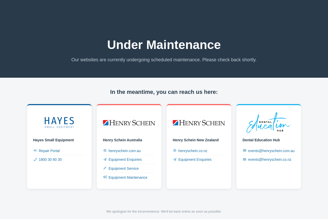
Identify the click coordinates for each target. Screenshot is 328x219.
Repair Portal (46, 150)
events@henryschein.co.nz (267, 159)
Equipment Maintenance (125, 177)
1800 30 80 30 (47, 159)
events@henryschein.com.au (269, 150)
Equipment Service (121, 168)
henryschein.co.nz (190, 150)
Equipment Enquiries (122, 159)
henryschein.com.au (122, 150)
